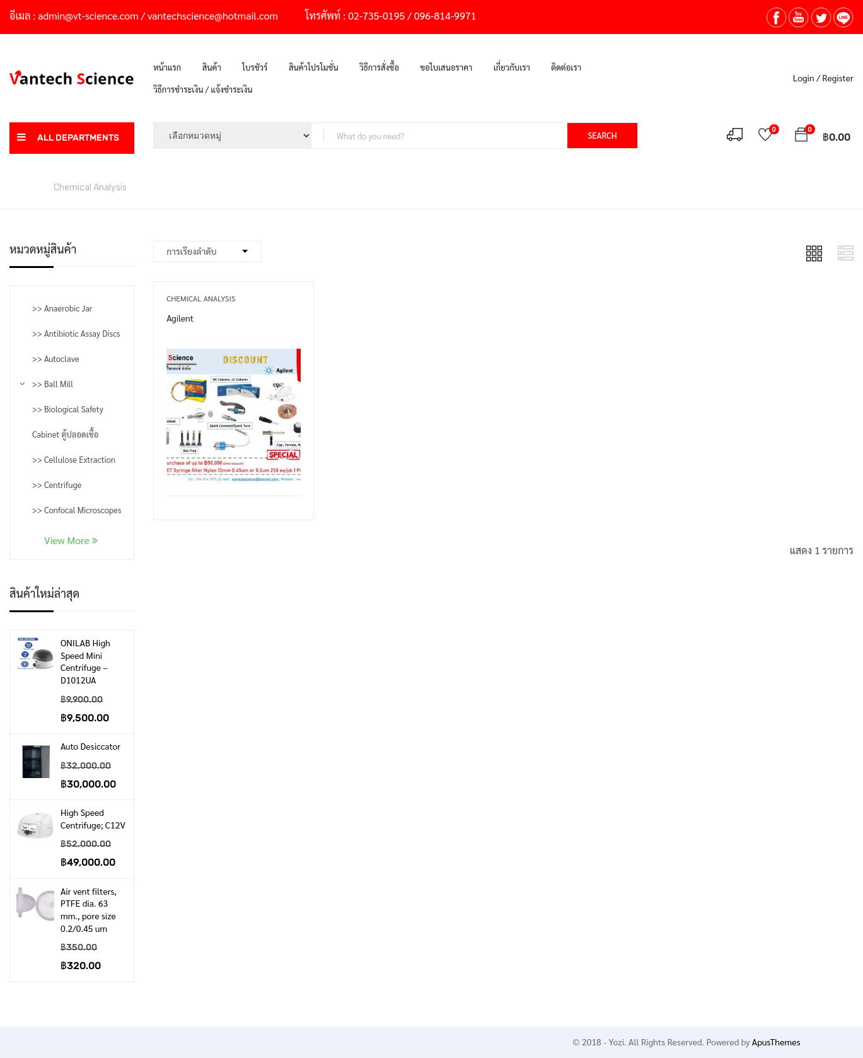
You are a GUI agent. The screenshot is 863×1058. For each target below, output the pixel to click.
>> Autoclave (55, 358)
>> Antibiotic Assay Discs (76, 333)
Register (838, 77)
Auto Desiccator (90, 746)
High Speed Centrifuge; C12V (93, 818)
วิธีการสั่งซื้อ (379, 67)
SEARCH (602, 135)
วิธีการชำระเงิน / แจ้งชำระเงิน (202, 89)
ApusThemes (776, 1041)
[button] (801, 136)
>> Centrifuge (56, 484)
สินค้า (211, 67)
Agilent (180, 317)
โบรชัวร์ (254, 67)
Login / (806, 77)
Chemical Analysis (200, 298)
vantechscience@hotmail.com (213, 15)
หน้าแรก (167, 67)
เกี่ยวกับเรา (512, 67)
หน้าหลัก (25, 186)
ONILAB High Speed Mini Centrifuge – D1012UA (85, 661)
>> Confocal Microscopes (76, 509)
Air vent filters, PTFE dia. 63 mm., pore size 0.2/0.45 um (89, 909)
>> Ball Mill (52, 383)
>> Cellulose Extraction (73, 459)
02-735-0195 (376, 15)
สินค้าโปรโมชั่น (314, 67)
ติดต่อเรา (566, 67)
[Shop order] (207, 251)
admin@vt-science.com (88, 15)
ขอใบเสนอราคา (446, 67)
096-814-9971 (445, 15)
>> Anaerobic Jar (62, 308)
